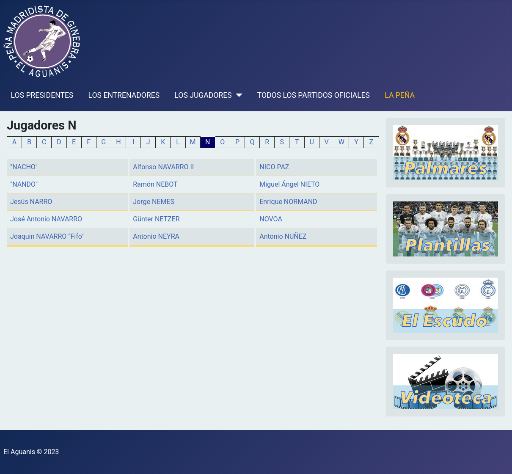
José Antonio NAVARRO (46, 219)
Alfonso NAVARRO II (163, 167)
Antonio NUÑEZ (282, 236)
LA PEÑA (400, 95)
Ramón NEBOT (155, 184)
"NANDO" (24, 184)
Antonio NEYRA (156, 236)
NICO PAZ (274, 167)
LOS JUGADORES (202, 95)
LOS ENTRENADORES (124, 95)
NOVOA (270, 219)
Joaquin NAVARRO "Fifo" (47, 236)
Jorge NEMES (153, 202)
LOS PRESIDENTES (42, 95)
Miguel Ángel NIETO (289, 184)
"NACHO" (24, 167)
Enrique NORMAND (288, 202)
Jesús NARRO (31, 202)
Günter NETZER (156, 219)
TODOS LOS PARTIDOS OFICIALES (313, 95)
